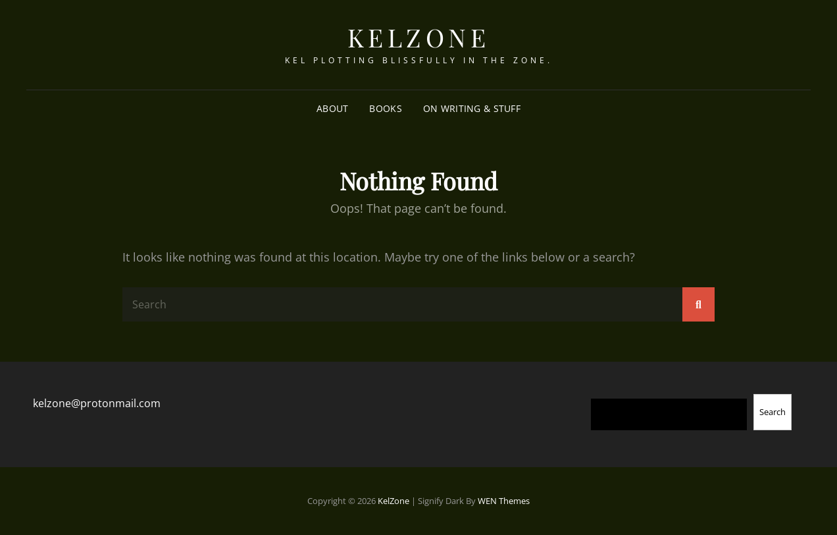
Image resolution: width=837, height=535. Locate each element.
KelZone (418, 37)
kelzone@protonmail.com (97, 403)
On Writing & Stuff (471, 108)
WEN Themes (504, 501)
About (332, 108)
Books (385, 108)
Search (772, 412)
